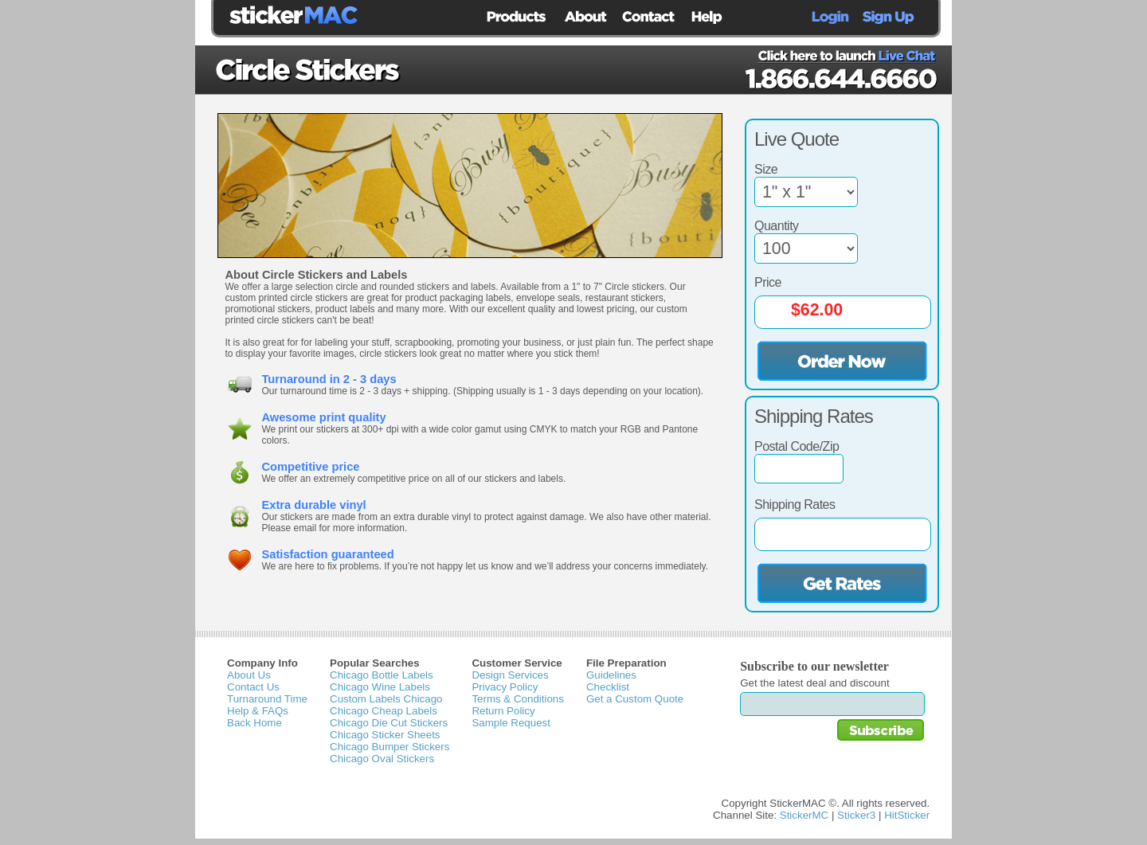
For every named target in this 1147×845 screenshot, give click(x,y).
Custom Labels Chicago (386, 699)
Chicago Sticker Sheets (385, 735)
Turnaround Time (267, 699)
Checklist (607, 687)
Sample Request (511, 723)
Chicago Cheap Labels (383, 711)
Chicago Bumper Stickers (389, 747)
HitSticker (907, 815)
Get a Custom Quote (634, 699)
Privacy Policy (505, 687)
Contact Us (253, 687)
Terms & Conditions (518, 699)
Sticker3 (856, 815)
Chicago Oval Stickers (382, 759)
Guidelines (611, 675)
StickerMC (804, 815)
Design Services (510, 675)
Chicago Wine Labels (380, 687)
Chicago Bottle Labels (381, 675)
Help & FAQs (257, 711)
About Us (249, 675)
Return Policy (503, 711)
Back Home (254, 723)
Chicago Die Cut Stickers (389, 723)
